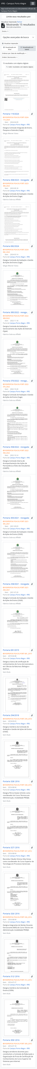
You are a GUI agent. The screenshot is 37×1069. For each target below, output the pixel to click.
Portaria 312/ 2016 (11, 976)
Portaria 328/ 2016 (11, 781)
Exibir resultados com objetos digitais (19, 67)
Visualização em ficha (9, 48)
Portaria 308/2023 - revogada (16, 180)
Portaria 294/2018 (11, 715)
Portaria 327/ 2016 (11, 847)
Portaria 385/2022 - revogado (16, 312)
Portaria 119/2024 (11, 114)
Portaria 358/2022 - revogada (16, 447)
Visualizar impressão (10, 43)
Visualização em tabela (27, 48)
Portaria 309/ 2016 (11, 1040)
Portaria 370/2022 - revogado (16, 381)
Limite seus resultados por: (18, 16)
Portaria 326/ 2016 (11, 913)
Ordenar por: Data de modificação (13, 53)
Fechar (19, 22)
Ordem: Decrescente (9, 57)
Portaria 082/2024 (11, 246)
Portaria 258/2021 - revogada (16, 584)
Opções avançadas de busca (16, 37)
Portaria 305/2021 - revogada (16, 518)
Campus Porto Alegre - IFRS (20, 124)
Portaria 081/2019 (11, 650)
